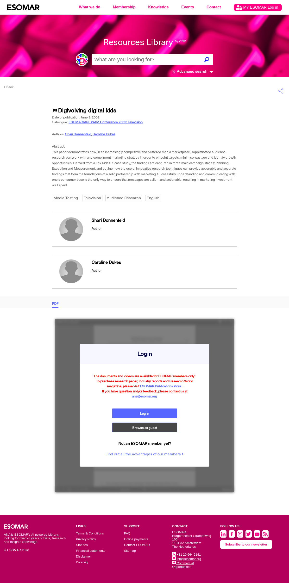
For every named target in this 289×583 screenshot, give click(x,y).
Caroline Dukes (104, 134)
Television (92, 198)
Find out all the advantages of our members (144, 454)
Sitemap (130, 550)
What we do (89, 7)
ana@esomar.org (144, 396)
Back (8, 87)
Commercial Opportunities (183, 565)
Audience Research (124, 198)
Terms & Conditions (90, 533)
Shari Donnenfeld (78, 134)
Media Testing (65, 198)
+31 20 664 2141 (186, 554)
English (153, 198)
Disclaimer (83, 556)
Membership (124, 7)
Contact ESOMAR (137, 545)
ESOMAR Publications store (160, 386)
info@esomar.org (186, 559)
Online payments (136, 539)
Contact (214, 7)
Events (187, 7)
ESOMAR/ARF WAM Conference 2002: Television (106, 122)
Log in (144, 413)
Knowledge (158, 7)
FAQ (127, 533)
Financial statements (90, 550)
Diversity (82, 562)
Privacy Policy (86, 539)
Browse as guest (144, 428)
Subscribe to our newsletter (246, 544)
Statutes (82, 545)
